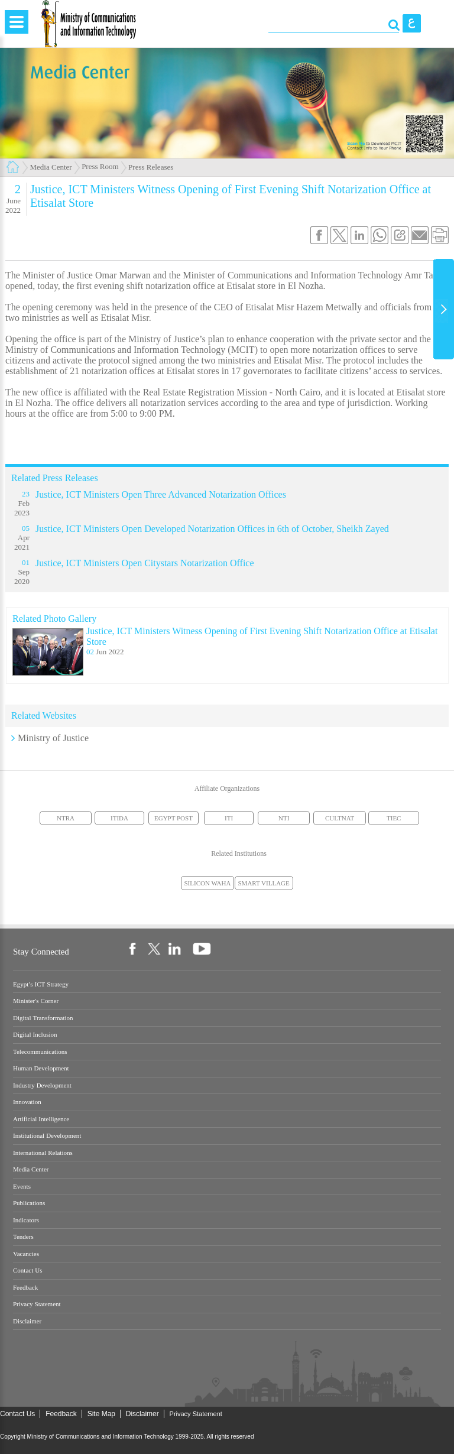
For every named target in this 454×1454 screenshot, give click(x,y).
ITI (229, 818)
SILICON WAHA (207, 883)
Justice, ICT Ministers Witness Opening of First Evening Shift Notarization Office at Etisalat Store (261, 636)
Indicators (26, 1220)
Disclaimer (27, 1321)
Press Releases (150, 167)
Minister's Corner (36, 1001)
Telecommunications (40, 1052)
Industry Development (42, 1085)
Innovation (27, 1102)
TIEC (394, 818)
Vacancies (26, 1254)
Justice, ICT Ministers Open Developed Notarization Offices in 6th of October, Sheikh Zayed (212, 529)
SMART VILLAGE (264, 883)
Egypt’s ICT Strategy (41, 984)
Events (22, 1186)
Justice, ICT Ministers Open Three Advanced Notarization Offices (160, 494)
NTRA (65, 818)
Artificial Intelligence (41, 1119)
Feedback (25, 1287)
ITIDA (119, 818)
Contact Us (27, 1270)
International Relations (43, 1153)
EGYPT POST (173, 818)
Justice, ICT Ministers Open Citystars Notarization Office (144, 563)
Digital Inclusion (35, 1034)
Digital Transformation (43, 1018)
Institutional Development (47, 1135)
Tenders (23, 1237)
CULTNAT (339, 818)
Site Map (101, 1414)
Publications (29, 1203)
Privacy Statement (37, 1304)
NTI (283, 818)
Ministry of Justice (53, 738)
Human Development (41, 1068)
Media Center (51, 167)
